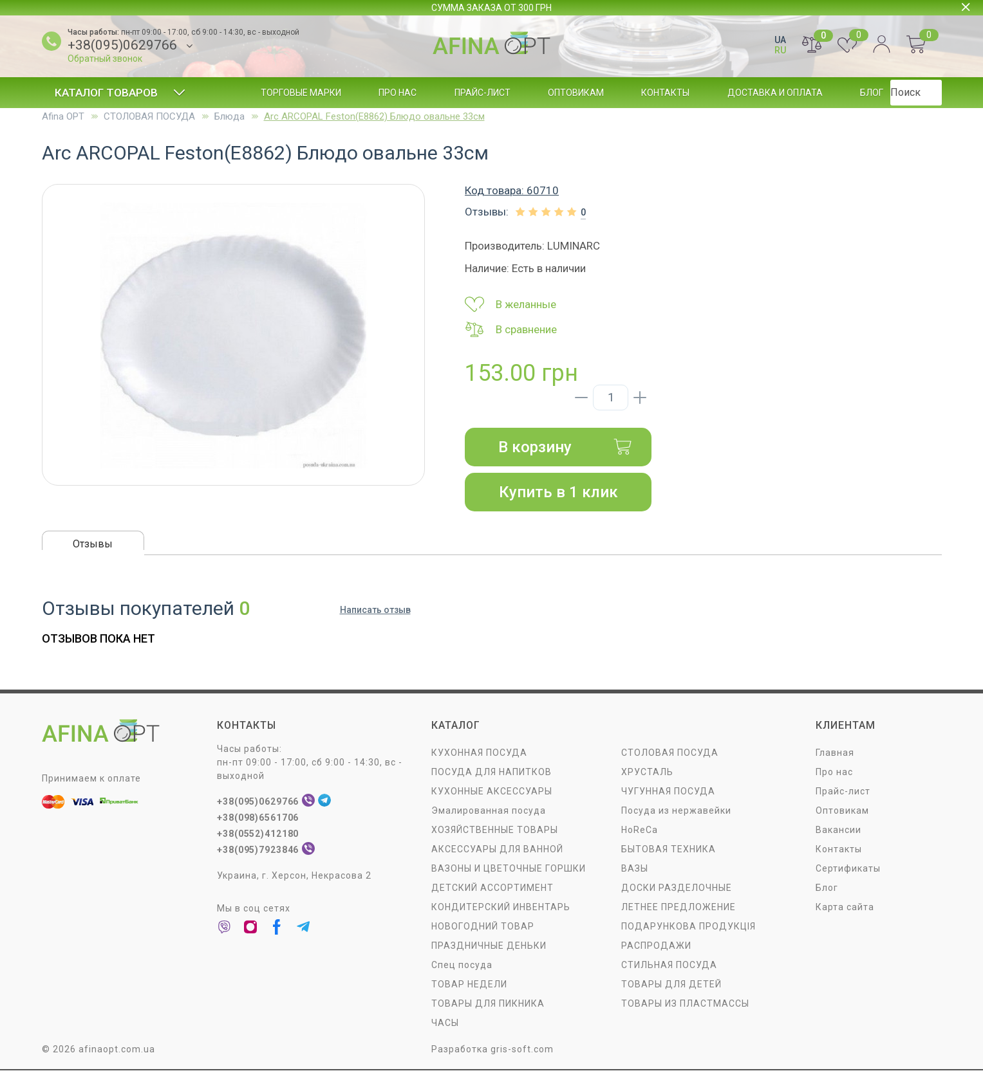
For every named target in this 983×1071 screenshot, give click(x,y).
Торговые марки (301, 92)
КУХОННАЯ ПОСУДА (479, 753)
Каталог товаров (120, 92)
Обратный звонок (105, 58)
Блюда (229, 116)
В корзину (565, 447)
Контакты (665, 92)
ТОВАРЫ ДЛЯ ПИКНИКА (488, 1004)
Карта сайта (845, 907)
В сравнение (511, 329)
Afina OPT (63, 116)
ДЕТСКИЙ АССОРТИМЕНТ (492, 888)
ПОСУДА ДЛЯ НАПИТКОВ (491, 772)
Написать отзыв (375, 611)
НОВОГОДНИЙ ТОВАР (482, 927)
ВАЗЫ (634, 869)
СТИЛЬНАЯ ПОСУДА (669, 965)
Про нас (398, 92)
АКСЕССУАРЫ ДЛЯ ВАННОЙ (497, 850)
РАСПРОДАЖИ (656, 946)
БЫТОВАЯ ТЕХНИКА (668, 850)
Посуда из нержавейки (676, 811)
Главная (835, 753)
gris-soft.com (522, 1050)
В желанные (510, 304)
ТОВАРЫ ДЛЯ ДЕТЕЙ (671, 985)
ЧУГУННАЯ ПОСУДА (668, 792)
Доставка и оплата (775, 92)
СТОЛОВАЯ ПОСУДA (149, 116)
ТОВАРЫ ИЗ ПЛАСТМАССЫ (685, 1004)
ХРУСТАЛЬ (647, 772)
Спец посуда (461, 965)
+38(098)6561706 (258, 818)
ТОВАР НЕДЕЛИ (469, 985)
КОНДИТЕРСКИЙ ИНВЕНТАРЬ (500, 907)
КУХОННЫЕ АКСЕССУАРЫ (491, 792)
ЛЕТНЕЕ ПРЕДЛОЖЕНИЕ (678, 907)
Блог (871, 92)
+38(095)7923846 (258, 850)
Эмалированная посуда (488, 811)
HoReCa (639, 830)
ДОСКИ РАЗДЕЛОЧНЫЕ (676, 888)
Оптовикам (576, 92)
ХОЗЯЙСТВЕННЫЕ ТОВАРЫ (494, 830)
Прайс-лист (482, 92)
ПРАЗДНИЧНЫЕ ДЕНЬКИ (489, 946)
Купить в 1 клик (558, 492)
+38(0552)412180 (258, 834)
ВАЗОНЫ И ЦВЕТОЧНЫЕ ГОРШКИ (508, 869)
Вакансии (838, 830)
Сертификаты (848, 869)
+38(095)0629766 (122, 45)
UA (780, 39)
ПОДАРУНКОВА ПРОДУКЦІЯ (688, 927)
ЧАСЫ (445, 1023)
